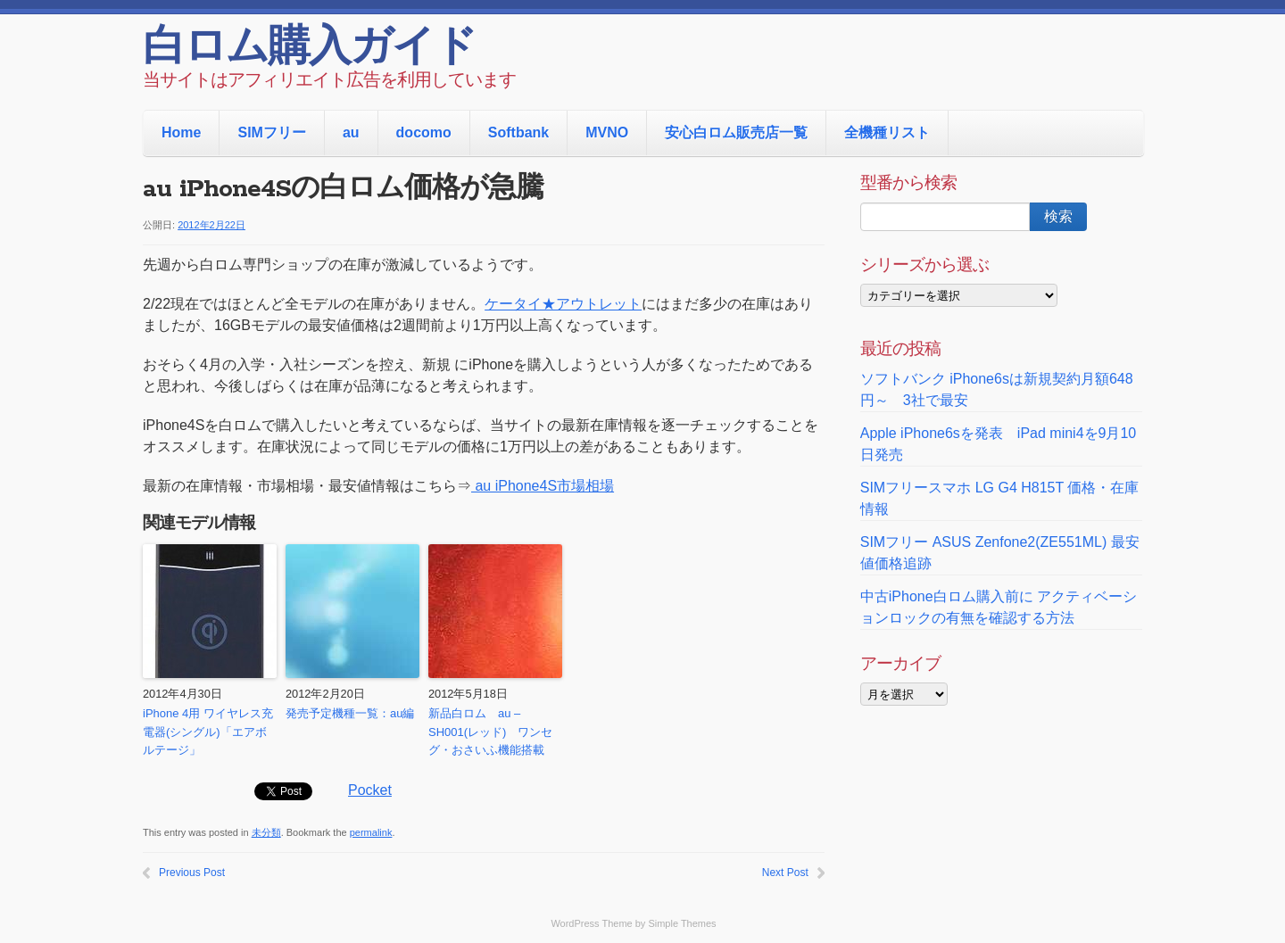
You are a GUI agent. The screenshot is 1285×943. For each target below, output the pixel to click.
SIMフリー (271, 132)
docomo (424, 132)
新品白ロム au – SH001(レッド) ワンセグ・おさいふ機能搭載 (490, 732)
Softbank (518, 132)
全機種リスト (887, 132)
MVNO (606, 132)
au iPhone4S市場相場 (542, 485)
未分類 (266, 832)
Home (181, 132)
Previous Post (192, 872)
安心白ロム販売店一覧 (736, 132)
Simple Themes (682, 923)
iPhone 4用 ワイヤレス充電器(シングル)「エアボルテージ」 (208, 732)
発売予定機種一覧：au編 (350, 713)
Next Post (785, 872)
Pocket (370, 790)
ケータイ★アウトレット (563, 303)
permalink (371, 832)
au (351, 132)
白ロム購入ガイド (309, 49)
